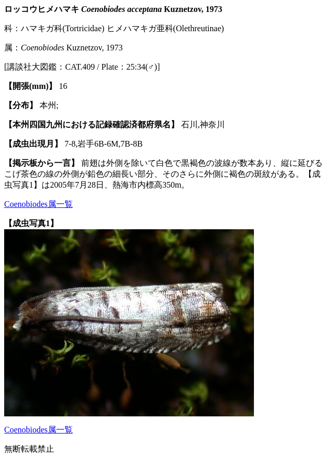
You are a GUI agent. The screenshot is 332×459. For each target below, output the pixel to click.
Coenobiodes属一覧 (38, 204)
